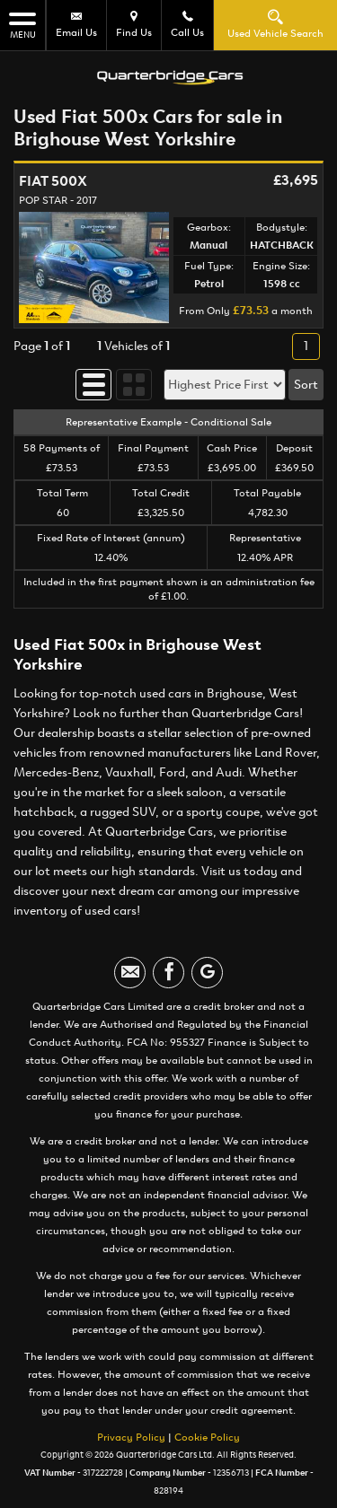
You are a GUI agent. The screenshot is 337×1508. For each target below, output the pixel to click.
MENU (22, 24)
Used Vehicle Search (275, 24)
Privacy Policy (131, 1432)
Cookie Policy (207, 1432)
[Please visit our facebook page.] (168, 968)
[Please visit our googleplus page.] (207, 968)
